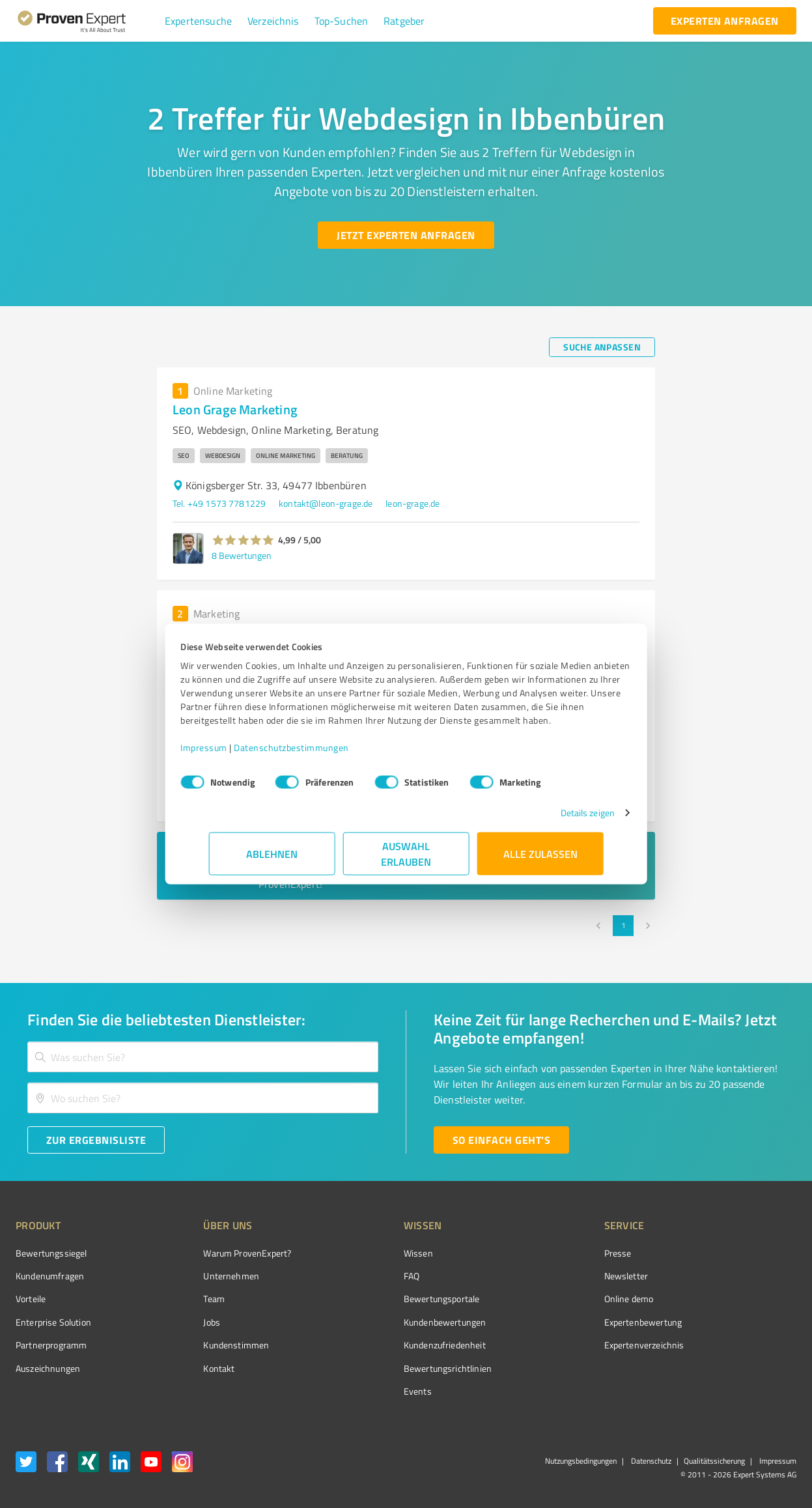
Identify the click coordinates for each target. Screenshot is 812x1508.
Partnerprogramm (51, 1345)
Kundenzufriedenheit (396, 1345)
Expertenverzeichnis (571, 1345)
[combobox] (202, 1057)
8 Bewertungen (242, 555)
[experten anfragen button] (724, 21)
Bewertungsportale (393, 1298)
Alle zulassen (540, 860)
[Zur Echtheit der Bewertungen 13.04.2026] (747, 1368)
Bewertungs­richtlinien (399, 1368)
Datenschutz (650, 1460)
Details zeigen (559, 819)
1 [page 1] (623, 925)
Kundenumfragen (50, 1276)
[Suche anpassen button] (602, 347)
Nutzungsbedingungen (581, 1460)
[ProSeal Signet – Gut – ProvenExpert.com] (747, 1277)
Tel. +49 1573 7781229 (219, 503)
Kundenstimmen (212, 1345)
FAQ (363, 1276)
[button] (198, 21)
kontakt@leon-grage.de (325, 503)
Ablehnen (272, 860)
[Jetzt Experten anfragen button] (406, 235)
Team (190, 1298)
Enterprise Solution (53, 1322)
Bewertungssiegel (51, 1253)
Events (369, 1391)
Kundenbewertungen (396, 1322)
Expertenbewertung (570, 1322)
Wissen (369, 1253)
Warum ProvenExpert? (223, 1253)
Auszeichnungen (48, 1368)
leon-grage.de (412, 503)
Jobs (187, 1322)
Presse (544, 1253)
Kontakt (194, 1368)
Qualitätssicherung (714, 1460)
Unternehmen (207, 1276)
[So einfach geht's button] (501, 1140)
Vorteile (31, 1298)
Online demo (555, 1298)
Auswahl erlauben (406, 860)
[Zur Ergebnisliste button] (96, 1140)
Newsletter (553, 1276)
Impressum (232, 754)
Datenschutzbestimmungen (320, 754)
